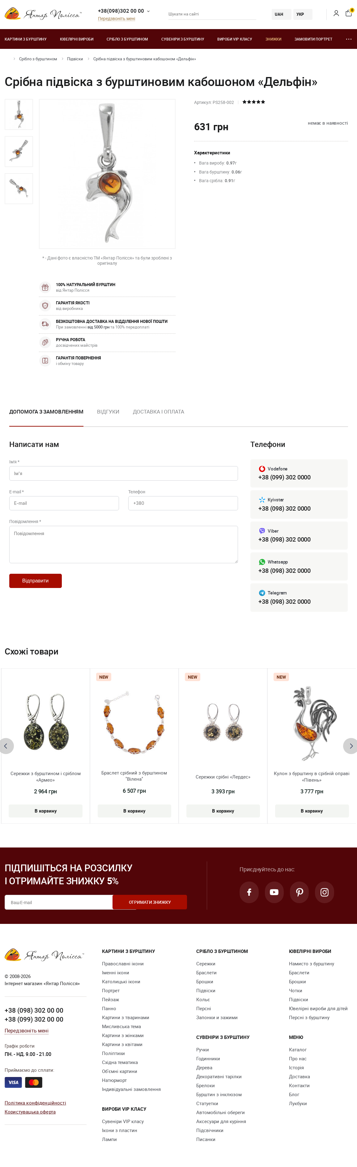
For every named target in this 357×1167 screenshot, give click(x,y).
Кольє (203, 1000)
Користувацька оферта (30, 1112)
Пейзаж (110, 1000)
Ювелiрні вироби (76, 38)
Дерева (204, 1068)
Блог (294, 1095)
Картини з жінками (123, 1035)
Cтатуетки (207, 1103)
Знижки (273, 38)
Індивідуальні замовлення (131, 1089)
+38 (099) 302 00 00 (34, 1019)
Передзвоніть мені (116, 18)
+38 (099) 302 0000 (284, 477)
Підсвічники (209, 1130)
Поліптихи (113, 1053)
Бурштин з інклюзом (219, 1095)
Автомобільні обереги (220, 1112)
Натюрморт (114, 1080)
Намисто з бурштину (311, 964)
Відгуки (108, 411)
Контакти (299, 1086)
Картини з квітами (122, 1044)
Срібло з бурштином (127, 38)
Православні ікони (123, 964)
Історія (296, 1068)
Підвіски (75, 58)
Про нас (298, 1059)
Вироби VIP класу (234, 38)
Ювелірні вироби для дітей (318, 1009)
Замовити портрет (313, 38)
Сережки (205, 964)
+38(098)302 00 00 (121, 10)
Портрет (111, 991)
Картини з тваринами (125, 1018)
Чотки (295, 991)
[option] (19, 114)
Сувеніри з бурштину (182, 38)
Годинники (208, 1059)
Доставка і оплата (158, 411)
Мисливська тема (121, 1026)
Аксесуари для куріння (221, 1121)
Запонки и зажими (217, 1018)
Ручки (202, 1050)
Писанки (205, 1139)
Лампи (109, 1139)
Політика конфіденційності (35, 1103)
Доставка (299, 1077)
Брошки (204, 982)
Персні (203, 1009)
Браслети (206, 973)
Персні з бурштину (309, 1018)
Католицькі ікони (121, 982)
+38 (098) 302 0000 (284, 508)
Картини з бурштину (26, 38)
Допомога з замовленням (46, 411)
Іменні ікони (115, 973)
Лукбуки (298, 1103)
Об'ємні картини (119, 1071)
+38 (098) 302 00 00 (34, 1010)
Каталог (298, 1050)
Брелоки (205, 1086)
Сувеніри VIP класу (123, 1121)
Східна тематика (120, 1062)
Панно (109, 1009)
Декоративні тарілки (219, 1077)
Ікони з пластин (119, 1130)
